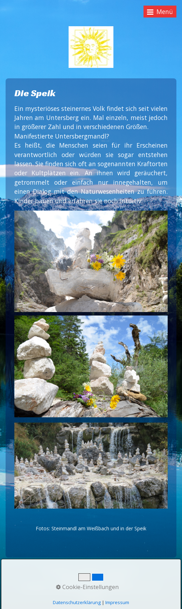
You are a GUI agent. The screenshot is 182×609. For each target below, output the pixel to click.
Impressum (117, 602)
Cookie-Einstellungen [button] (87, 587)
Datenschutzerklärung (77, 602)
